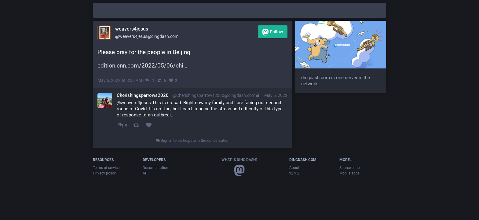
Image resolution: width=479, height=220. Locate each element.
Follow (272, 32)
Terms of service (106, 168)
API (145, 173)
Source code (349, 168)
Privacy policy (104, 173)
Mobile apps (349, 173)
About (294, 168)
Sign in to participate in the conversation (192, 140)
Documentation (155, 168)
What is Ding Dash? (239, 160)
